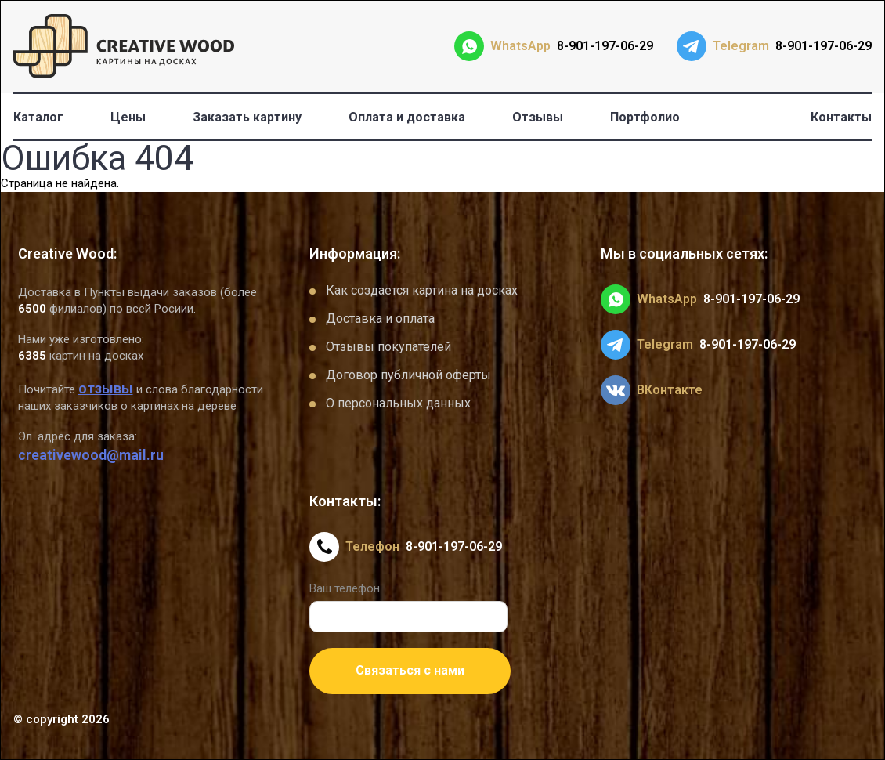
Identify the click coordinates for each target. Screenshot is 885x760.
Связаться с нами (410, 670)
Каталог (38, 117)
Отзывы (537, 117)
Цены (128, 117)
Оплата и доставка (407, 117)
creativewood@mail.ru (91, 455)
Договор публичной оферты (408, 374)
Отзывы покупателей (388, 346)
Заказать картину (247, 117)
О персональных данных (398, 403)
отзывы (105, 388)
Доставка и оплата (380, 318)
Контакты (841, 117)
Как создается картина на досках (422, 290)
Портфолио (645, 117)
